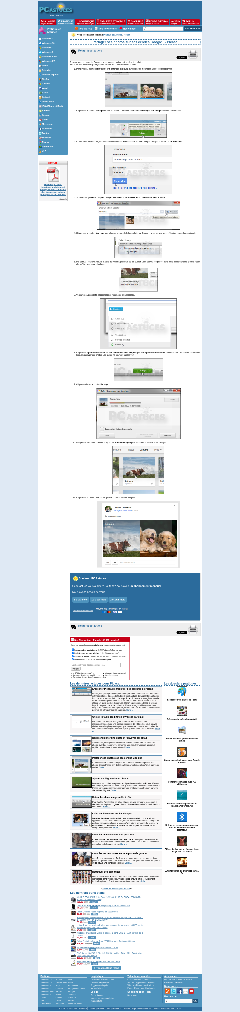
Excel (70, 982)
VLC (43, 1000)
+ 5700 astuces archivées (83, 673)
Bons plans (132, 995)
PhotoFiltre (46, 1003)
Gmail (58, 994)
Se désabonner (111, 675)
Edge (58, 985)
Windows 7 (46, 988)
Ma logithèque (97, 988)
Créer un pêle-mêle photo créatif (181, 719)
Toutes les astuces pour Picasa (116, 888)
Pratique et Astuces (54, 31)
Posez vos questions (173, 982)
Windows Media (75, 1003)
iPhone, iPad (61, 982)
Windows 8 (46, 985)
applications (137, 979)
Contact (126, 1008)
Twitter (58, 1000)
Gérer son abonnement (83, 610)
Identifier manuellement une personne (113, 834)
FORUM (190, 22)
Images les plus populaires (102, 998)
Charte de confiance (68, 1008)
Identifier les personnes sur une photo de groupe (119, 853)
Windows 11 (46, 979)
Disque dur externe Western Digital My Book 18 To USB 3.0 (103, 905)
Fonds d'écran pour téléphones (141, 988)
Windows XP (46, 994)
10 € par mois (99, 599)
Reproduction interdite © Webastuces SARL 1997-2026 (156, 1008)
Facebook (60, 1003)
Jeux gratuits (96, 1001)
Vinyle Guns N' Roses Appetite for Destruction (97, 912)
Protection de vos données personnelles (89, 677)
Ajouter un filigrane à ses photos (110, 778)
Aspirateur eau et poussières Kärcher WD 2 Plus (98, 961)
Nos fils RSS (85, 28)
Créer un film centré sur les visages (112, 813)
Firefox (59, 991)
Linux (43, 997)
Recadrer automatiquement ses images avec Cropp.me (182, 804)
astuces (147, 979)
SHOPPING (135, 22)
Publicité (83, 1008)
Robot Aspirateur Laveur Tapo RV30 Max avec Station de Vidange (106, 941)
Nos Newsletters (107, 28)
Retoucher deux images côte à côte (112, 797)
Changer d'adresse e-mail (115, 673)
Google (71, 991)
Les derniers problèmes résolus (178, 979)
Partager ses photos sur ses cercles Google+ (117, 758)
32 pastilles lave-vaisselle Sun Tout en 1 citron (97, 947)
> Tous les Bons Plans (106, 968)
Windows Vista (47, 991)
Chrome (59, 988)
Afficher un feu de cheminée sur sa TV (181, 872)
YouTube (72, 994)
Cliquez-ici (62, 199)
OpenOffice (73, 985)
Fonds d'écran (97, 995)
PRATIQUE (66, 22)
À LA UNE (48, 22)
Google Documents (77, 988)
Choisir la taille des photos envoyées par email (118, 717)
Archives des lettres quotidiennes (86, 675)
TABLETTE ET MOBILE (111, 22)
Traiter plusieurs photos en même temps (182, 739)
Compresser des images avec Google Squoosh (182, 761)
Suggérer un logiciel (99, 985)
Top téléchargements (100, 982)
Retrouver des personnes (106, 871)
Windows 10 (46, 982)
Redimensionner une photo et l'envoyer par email (119, 738)
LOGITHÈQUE (85, 22)
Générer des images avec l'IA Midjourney (182, 783)
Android (59, 979)
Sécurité (72, 997)
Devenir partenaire (97, 1008)
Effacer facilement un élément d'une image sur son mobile (182, 850)
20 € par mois (117, 599)
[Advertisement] (172, 914)
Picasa (71, 1000)
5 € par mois (81, 599)
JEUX (175, 22)
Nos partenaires (114, 1008)
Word (70, 979)
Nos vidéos (129, 28)
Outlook (59, 997)
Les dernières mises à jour (102, 979)
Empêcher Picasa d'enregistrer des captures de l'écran (122, 689)
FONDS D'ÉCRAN (157, 22)
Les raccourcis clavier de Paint (181, 700)
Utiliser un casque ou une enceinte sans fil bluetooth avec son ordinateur (181, 827)
